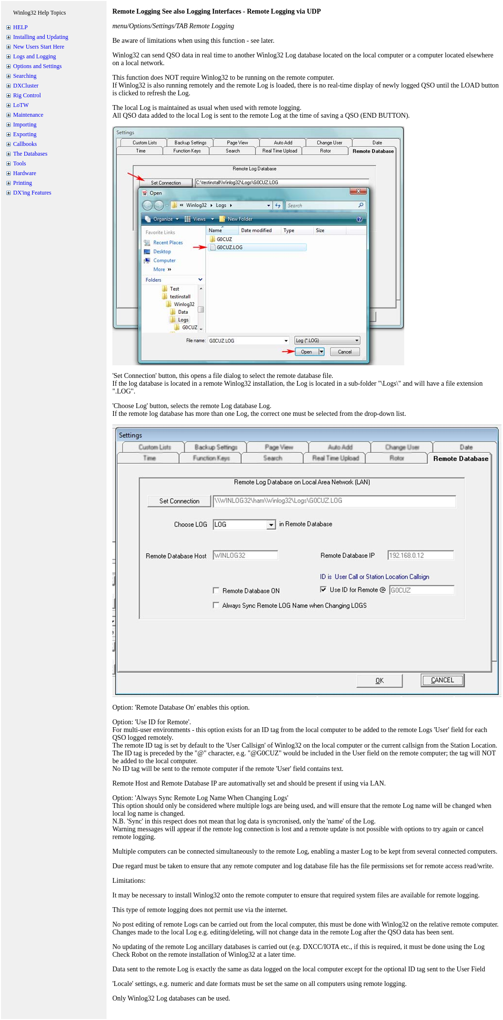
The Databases (30, 153)
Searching (24, 75)
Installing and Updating (40, 37)
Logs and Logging (34, 56)
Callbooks (25, 144)
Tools (19, 163)
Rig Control (27, 95)
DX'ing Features (32, 192)
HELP (20, 27)
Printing (22, 182)
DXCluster (25, 85)
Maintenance (28, 114)
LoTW (21, 105)
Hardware (24, 173)
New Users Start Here (38, 46)
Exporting (24, 134)
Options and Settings (37, 66)
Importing (24, 124)
